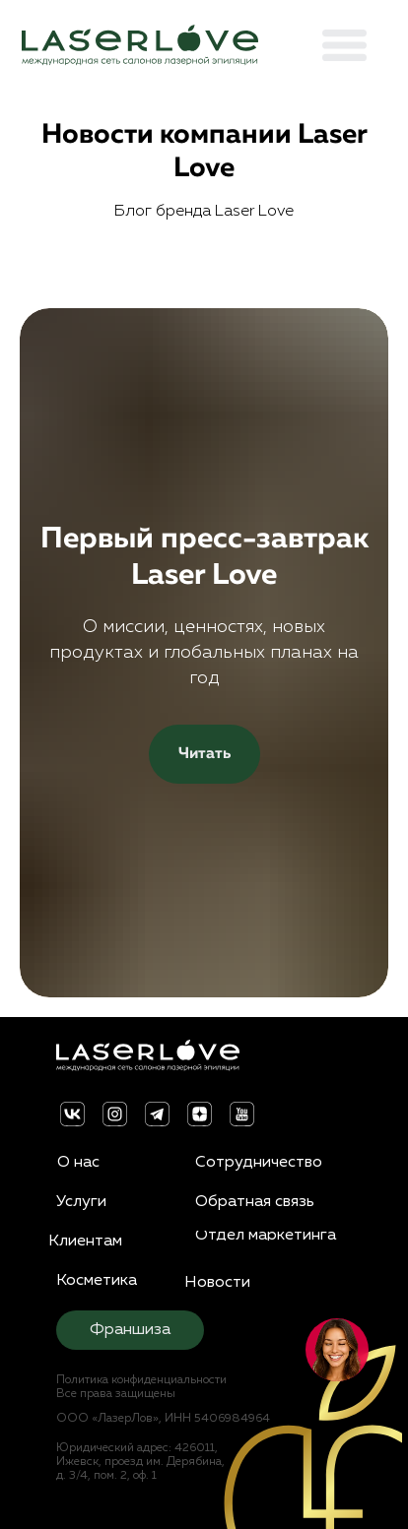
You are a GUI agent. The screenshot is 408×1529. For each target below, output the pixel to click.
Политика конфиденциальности (134, 1380)
